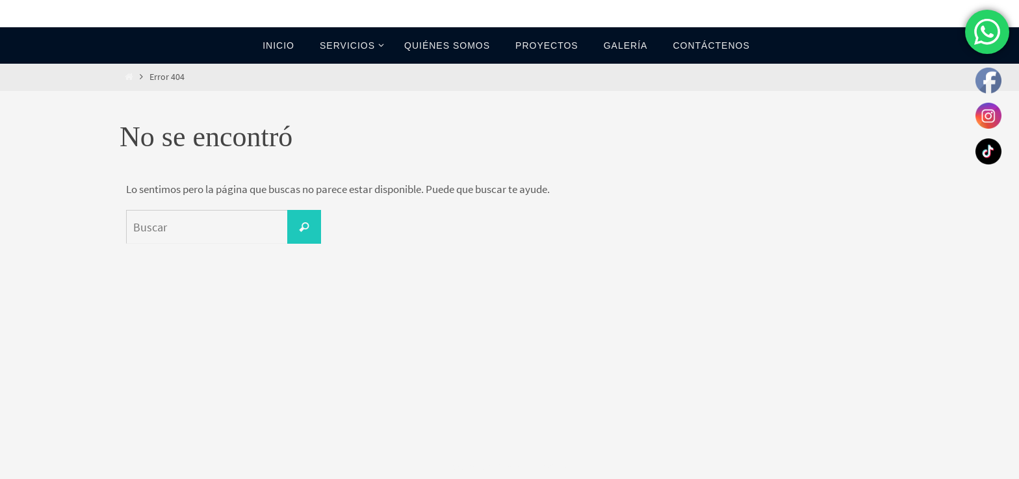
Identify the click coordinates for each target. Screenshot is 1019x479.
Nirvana (510, 467)
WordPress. (553, 467)
